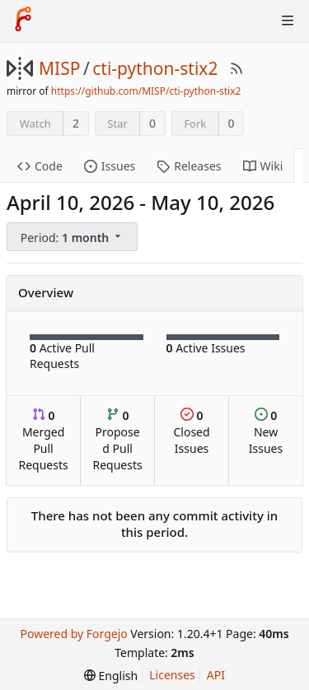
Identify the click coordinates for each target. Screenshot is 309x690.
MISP (59, 68)
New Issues (266, 432)
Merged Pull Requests (43, 440)
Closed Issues (191, 432)
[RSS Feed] (236, 68)
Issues (109, 166)
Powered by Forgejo (73, 633)
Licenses (172, 675)
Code (40, 166)
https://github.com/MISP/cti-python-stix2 (146, 91)
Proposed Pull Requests (118, 440)
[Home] (23, 21)
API (216, 675)
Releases (189, 166)
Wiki (263, 166)
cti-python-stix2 (155, 68)
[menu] (73, 237)
